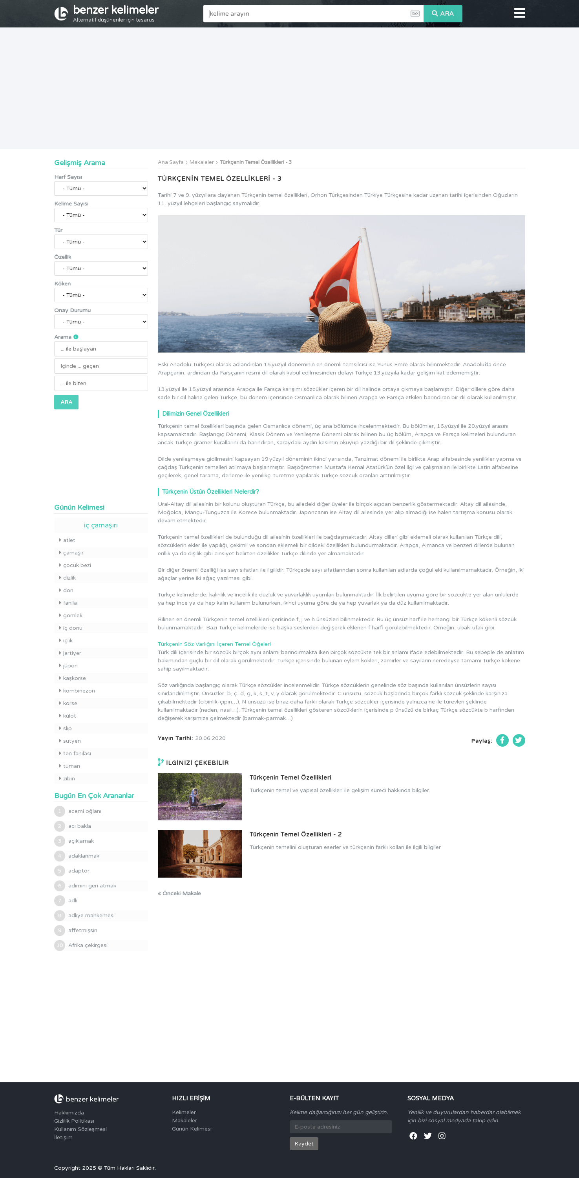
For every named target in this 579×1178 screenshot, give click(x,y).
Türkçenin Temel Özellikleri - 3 (256, 162)
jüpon (68, 665)
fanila (68, 603)
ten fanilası (75, 753)
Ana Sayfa (171, 162)
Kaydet (304, 1143)
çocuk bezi (75, 565)
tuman (69, 766)
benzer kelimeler (116, 13)
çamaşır (71, 552)
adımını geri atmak (85, 885)
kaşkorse (72, 678)
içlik (66, 640)
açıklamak (74, 841)
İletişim (63, 1137)
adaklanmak (76, 856)
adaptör (71, 870)
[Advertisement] (289, 88)
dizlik (67, 577)
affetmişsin (75, 930)
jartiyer (70, 653)
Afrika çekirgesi (81, 945)
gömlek (70, 615)
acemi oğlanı (77, 811)
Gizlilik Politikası (74, 1121)
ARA (443, 14)
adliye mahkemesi (84, 915)
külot (67, 716)
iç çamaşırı (101, 525)
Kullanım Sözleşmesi (80, 1129)
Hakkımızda (69, 1112)
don (66, 590)
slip (65, 728)
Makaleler (202, 162)
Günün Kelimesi (192, 1128)
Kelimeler (184, 1112)
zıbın (67, 778)
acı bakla (72, 826)
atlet (67, 540)
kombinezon (77, 690)
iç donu (70, 628)
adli (65, 900)
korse (68, 703)
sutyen (70, 741)
